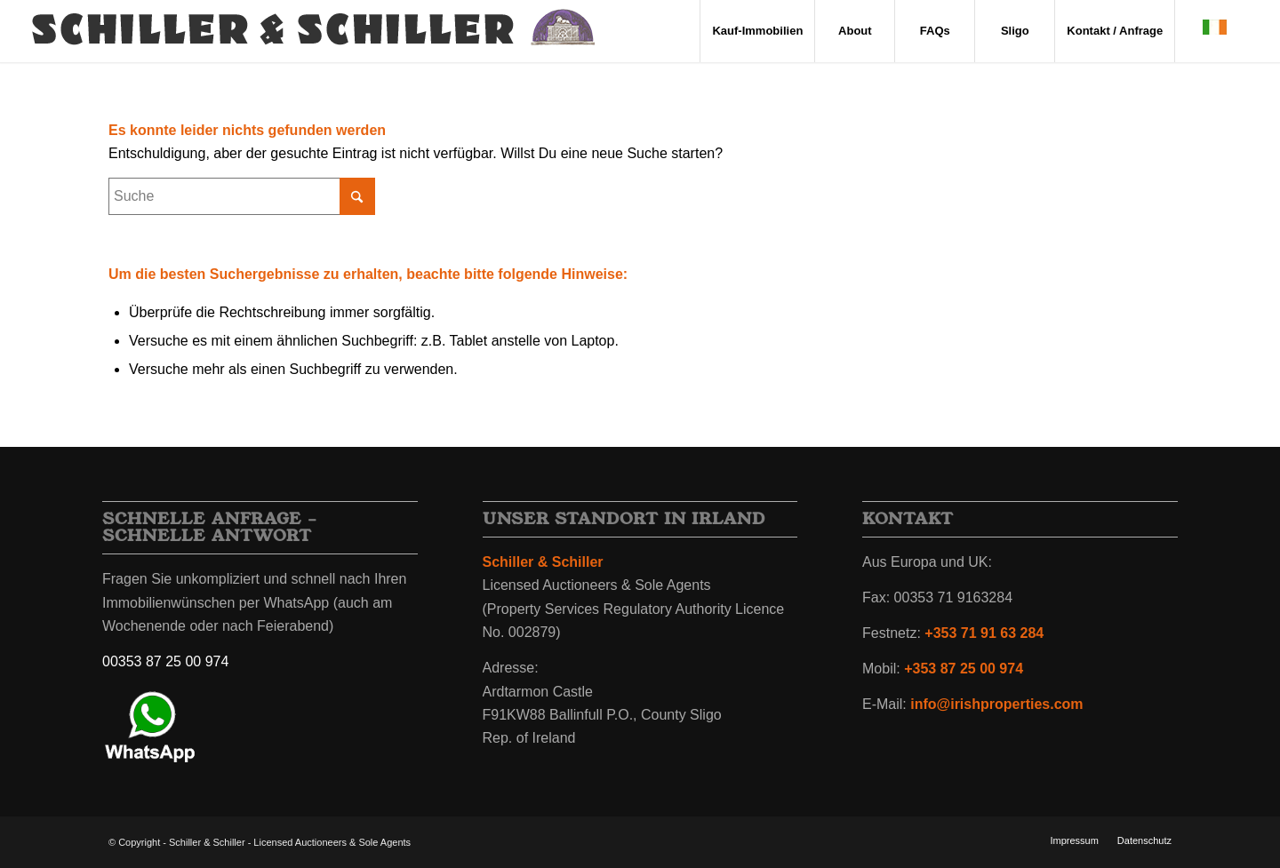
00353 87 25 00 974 (165, 661)
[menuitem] (757, 31)
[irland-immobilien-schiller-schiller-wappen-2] (315, 31)
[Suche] (241, 196)
